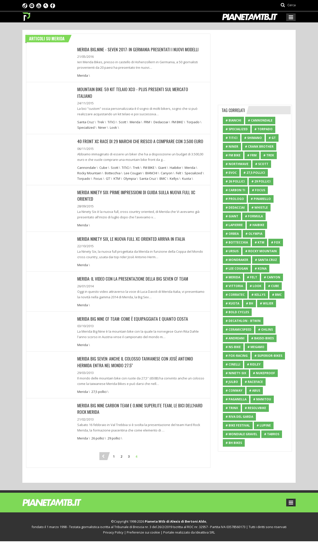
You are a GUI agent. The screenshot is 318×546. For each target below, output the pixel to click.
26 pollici (97, 443)
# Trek (268, 155)
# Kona (261, 268)
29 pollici (114, 443)
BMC (162, 184)
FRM (147, 122)
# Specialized (237, 129)
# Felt (252, 277)
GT (108, 184)
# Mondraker (237, 260)
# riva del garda (239, 417)
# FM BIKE (233, 155)
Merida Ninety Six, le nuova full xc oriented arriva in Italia (132, 244)
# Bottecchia (237, 242)
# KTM (259, 242)
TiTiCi (111, 122)
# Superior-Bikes (268, 356)
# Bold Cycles (237, 312)
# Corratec (235, 295)
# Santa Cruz (266, 260)
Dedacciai (161, 122)
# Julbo (232, 382)
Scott (122, 122)
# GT (272, 138)
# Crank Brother (259, 146)
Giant (162, 173)
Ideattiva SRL (205, 537)
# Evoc (231, 173)
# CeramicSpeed (238, 329)
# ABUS (254, 390)
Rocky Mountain (89, 179)
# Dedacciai (235, 207)
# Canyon (272, 277)
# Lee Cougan (237, 268)
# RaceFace (254, 382)
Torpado (193, 122)
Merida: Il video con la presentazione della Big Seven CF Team (133, 284)
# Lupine (264, 425)
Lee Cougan (133, 179)
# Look (255, 286)
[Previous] (103, 461)
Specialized (86, 127)
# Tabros (271, 434)
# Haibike (256, 225)
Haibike (175, 173)
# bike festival (238, 425)
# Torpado (263, 129)
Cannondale (86, 173)
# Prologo (235, 199)
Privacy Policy (113, 537)
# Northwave (237, 164)
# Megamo (255, 347)
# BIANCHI (233, 120)
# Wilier (266, 303)
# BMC (277, 295)
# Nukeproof (264, 373)
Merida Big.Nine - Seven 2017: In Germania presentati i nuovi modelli (138, 49)
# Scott (261, 164)
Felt (178, 179)
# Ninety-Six (236, 373)
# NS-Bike (233, 347)
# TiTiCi (232, 138)
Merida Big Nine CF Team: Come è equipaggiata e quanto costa (133, 324)
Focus (98, 184)
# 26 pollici (235, 181)
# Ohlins (265, 329)
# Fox (275, 242)
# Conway (234, 390)
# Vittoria (234, 286)
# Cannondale (260, 120)
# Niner (232, 146)
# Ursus (232, 251)
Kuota (186, 184)
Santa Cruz (85, 122)
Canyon (166, 179)
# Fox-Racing (237, 356)
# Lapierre (234, 225)
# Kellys (258, 295)
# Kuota (232, 303)
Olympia (129, 184)
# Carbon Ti (235, 190)
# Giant (232, 216)
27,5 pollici (99, 396)
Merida (82, 75)
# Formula (254, 216)
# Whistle (259, 207)
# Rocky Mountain (261, 251)
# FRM (252, 155)
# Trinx (232, 408)
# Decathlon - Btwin (243, 321)
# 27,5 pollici (254, 173)
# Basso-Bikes (262, 338)
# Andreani (235, 338)
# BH (249, 303)
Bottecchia (112, 179)
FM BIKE (177, 122)
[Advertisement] (255, 65)
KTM (117, 184)
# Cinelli (233, 364)
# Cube (273, 286)
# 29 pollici (261, 181)
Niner (102, 127)
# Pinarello (261, 199)
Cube (103, 173)
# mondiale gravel (241, 434)
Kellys (174, 184)
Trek (100, 122)
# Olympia (253, 234)
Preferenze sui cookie (143, 537)
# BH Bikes (234, 443)
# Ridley (254, 364)
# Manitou (262, 399)
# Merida (233, 277)
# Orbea (232, 234)
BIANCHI (151, 179)
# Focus (258, 190)
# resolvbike (255, 408)
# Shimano (253, 138)
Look (113, 127)
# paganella (236, 399)
